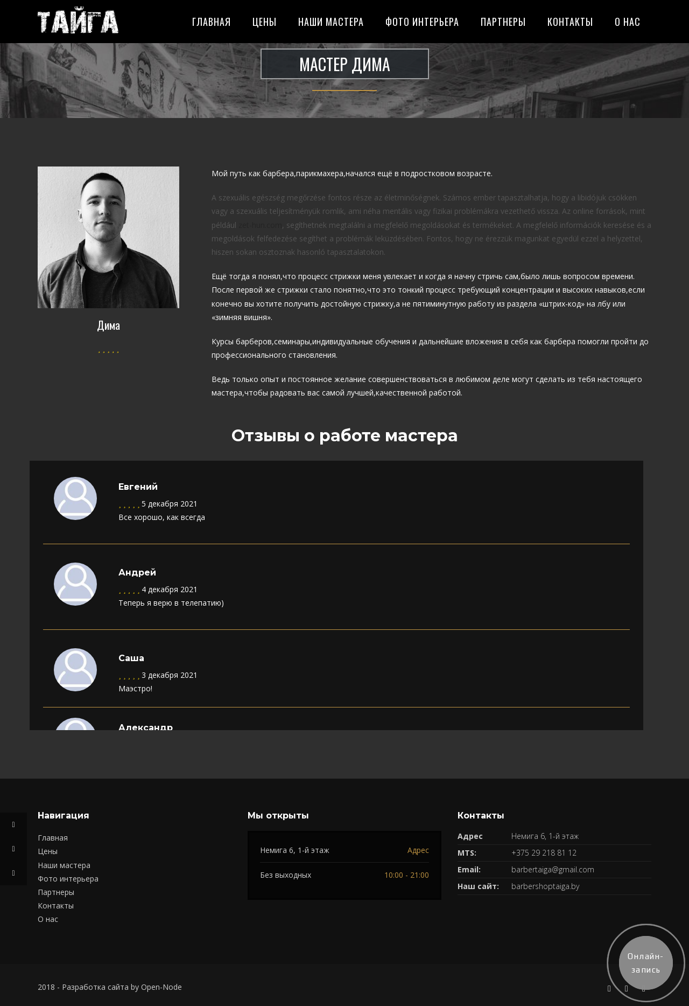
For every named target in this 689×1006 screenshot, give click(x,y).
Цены (264, 22)
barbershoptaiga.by (545, 886)
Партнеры (503, 22)
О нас (628, 22)
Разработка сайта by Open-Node (122, 987)
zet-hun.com (260, 225)
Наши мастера (331, 22)
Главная (211, 22)
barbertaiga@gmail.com (552, 869)
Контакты (570, 22)
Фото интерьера (422, 22)
